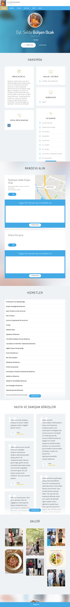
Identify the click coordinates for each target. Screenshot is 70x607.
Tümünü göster (35, 395)
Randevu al (35, 604)
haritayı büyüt (50, 187)
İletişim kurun (42, 45)
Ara (12, 194)
